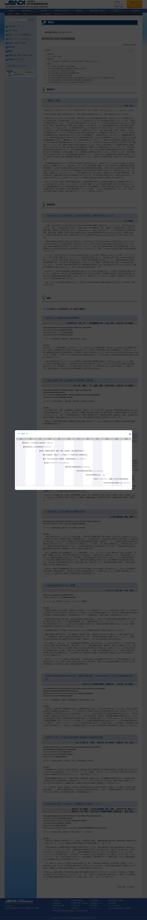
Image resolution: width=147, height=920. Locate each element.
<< (19, 434)
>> (27, 434)
